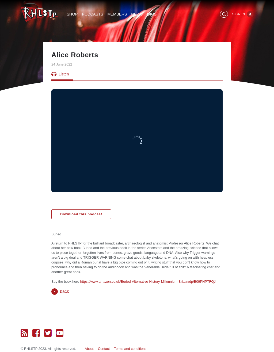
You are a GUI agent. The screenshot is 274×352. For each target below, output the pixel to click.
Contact (104, 349)
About (89, 349)
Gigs (152, 14)
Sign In (238, 14)
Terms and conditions (130, 349)
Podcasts (92, 14)
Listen (60, 74)
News (137, 14)
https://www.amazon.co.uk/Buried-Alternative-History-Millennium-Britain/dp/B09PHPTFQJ (147, 282)
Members (117, 14)
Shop (72, 14)
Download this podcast (81, 214)
